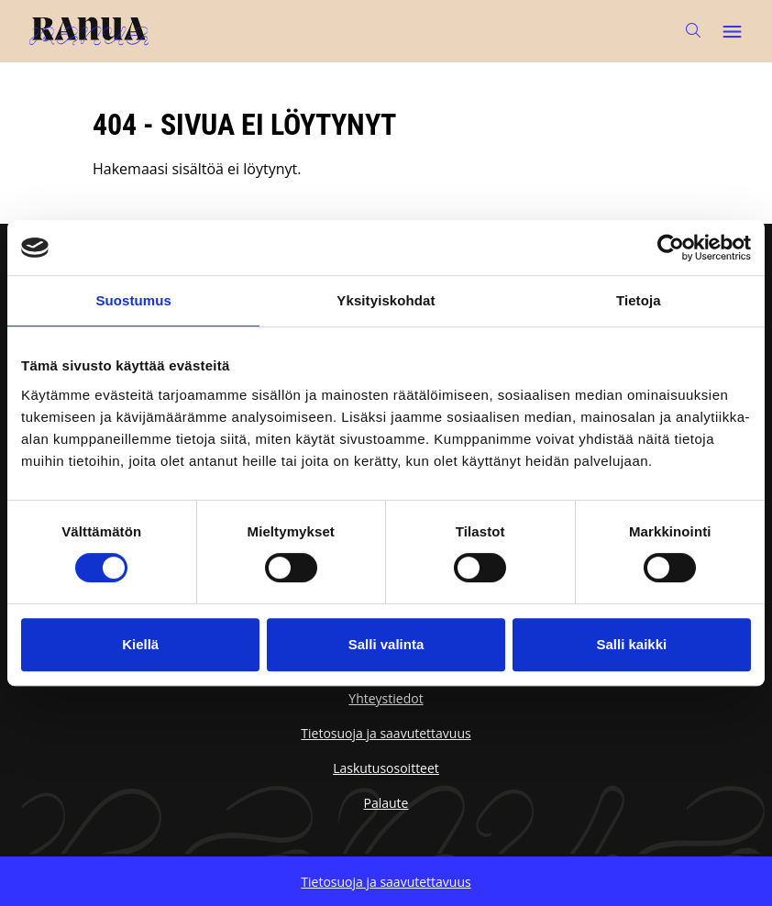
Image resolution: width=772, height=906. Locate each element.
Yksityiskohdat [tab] (385, 300)
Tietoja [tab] (638, 300)
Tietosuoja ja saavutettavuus (385, 733)
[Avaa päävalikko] (732, 31)
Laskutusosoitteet (386, 768)
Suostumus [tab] (133, 300)
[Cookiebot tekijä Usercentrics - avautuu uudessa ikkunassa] (670, 247)
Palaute (386, 803)
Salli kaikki (631, 644)
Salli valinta (386, 644)
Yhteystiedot (385, 698)
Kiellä (140, 644)
